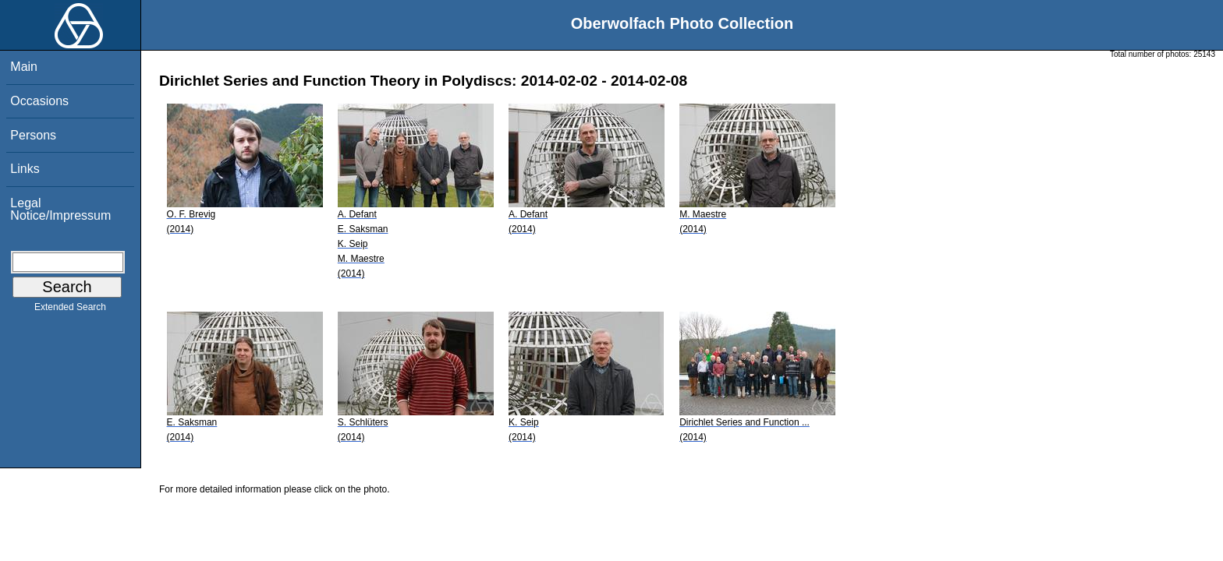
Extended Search (70, 310)
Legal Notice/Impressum (60, 209)
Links (24, 168)
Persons (33, 135)
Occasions (39, 101)
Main (23, 66)
